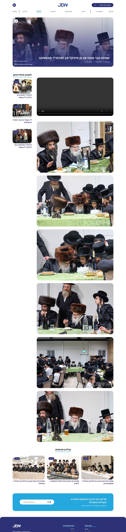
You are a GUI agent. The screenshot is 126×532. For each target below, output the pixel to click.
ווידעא (39, 11)
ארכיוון (111, 11)
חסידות (53, 11)
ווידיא (108, 55)
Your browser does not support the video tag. (75, 97)
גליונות (15, 11)
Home (86, 529)
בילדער (24, 11)
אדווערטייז (99, 11)
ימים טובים (68, 11)
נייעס (83, 11)
